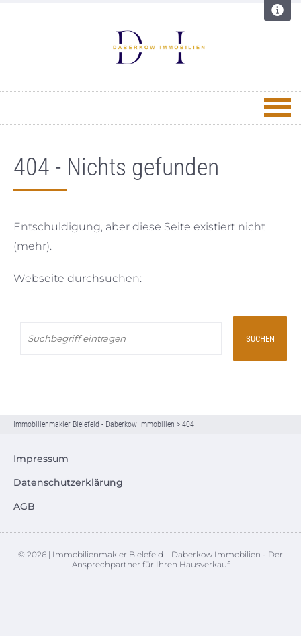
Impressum (41, 459)
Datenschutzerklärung (68, 482)
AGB (24, 506)
